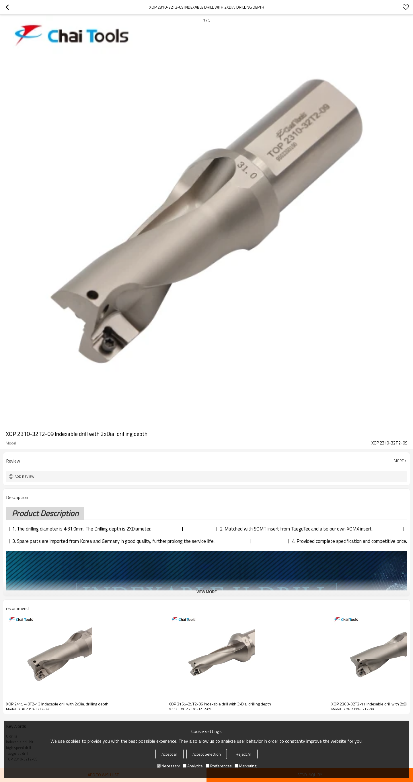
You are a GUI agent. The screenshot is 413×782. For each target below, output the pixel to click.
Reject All (244, 754)
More (399, 461)
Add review (24, 476)
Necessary (168, 766)
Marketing (245, 766)
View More (206, 592)
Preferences (219, 766)
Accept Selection (206, 754)
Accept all (169, 754)
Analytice (193, 766)
